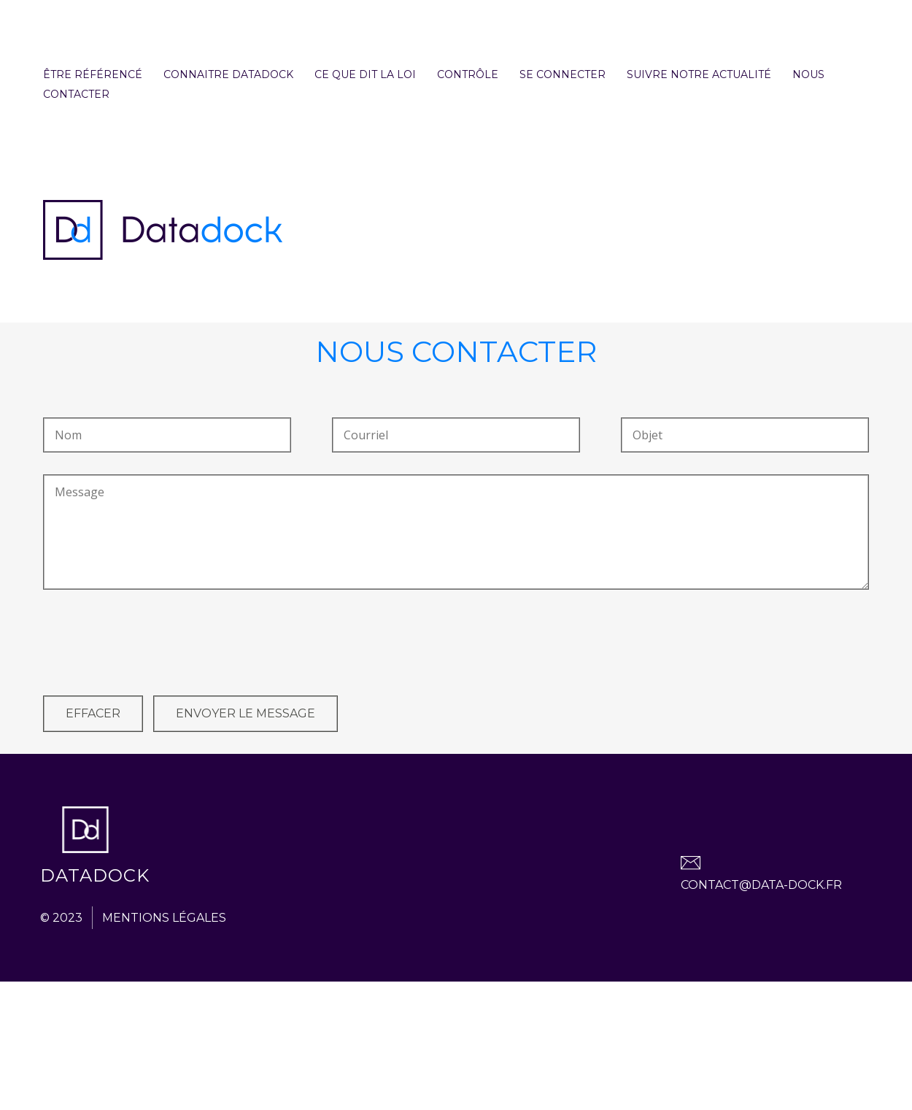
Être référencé (92, 74)
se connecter (562, 74)
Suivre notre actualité (699, 74)
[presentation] (154, 645)
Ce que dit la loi (365, 74)
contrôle (467, 74)
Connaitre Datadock (228, 74)
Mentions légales (164, 918)
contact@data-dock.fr (761, 885)
